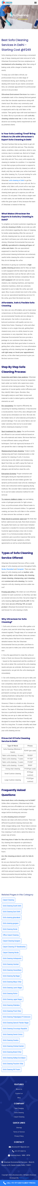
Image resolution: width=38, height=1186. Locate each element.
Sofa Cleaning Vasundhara (12, 970)
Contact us (19, 1093)
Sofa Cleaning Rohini (10, 993)
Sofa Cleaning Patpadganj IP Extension (16, 1017)
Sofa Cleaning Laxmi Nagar (12, 988)
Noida (4, 569)
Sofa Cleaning (19, 1113)
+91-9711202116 (20, 1151)
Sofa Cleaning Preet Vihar (12, 1011)
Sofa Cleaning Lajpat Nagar (12, 999)
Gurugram (20, 569)
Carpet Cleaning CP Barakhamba (14, 947)
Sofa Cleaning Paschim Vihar (13, 1064)
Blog (19, 1098)
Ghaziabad (10, 569)
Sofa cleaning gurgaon (11, 923)
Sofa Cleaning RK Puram (11, 1069)
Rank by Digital (23, 1178)
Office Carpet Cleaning (11, 935)
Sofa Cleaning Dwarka (10, 1040)
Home (13, 19)
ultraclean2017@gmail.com (20, 1147)
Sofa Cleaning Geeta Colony (12, 1034)
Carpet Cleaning (8, 900)
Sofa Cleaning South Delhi (12, 906)
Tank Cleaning (19, 1108)
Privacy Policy (19, 1136)
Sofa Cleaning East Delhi (11, 912)
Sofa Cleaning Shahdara (11, 1005)
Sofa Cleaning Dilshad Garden (13, 1046)
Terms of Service (19, 1132)
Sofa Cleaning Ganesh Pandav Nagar (16, 1023)
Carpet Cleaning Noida (11, 953)
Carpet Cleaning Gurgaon (11, 941)
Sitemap (19, 1128)
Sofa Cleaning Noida (10, 929)
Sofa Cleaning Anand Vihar (12, 1052)
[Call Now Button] (19, 1183)
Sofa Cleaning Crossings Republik (15, 1029)
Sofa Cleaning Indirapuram (12, 958)
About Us (19, 1089)
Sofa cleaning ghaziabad (11, 917)
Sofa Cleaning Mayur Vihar (12, 982)
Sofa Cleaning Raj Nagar (11, 976)
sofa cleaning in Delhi (16, 180)
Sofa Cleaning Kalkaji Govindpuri (14, 1058)
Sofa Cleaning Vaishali (11, 964)
